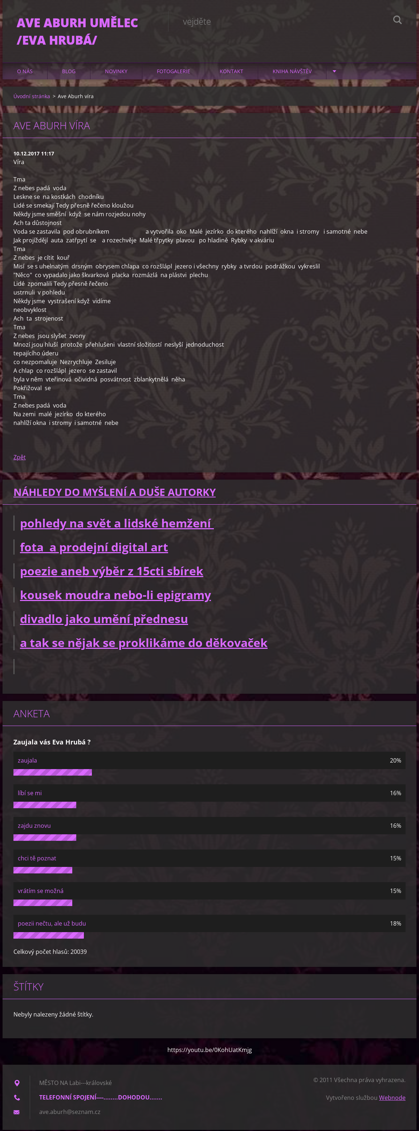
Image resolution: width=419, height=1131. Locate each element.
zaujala (27, 761)
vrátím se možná (41, 892)
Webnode (392, 1099)
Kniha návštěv (292, 72)
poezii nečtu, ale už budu (52, 924)
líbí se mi (30, 794)
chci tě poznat (37, 859)
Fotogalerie (173, 72)
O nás (25, 72)
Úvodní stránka (31, 97)
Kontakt (231, 72)
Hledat (397, 21)
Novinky (116, 72)
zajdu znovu (34, 827)
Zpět (19, 458)
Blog (69, 72)
